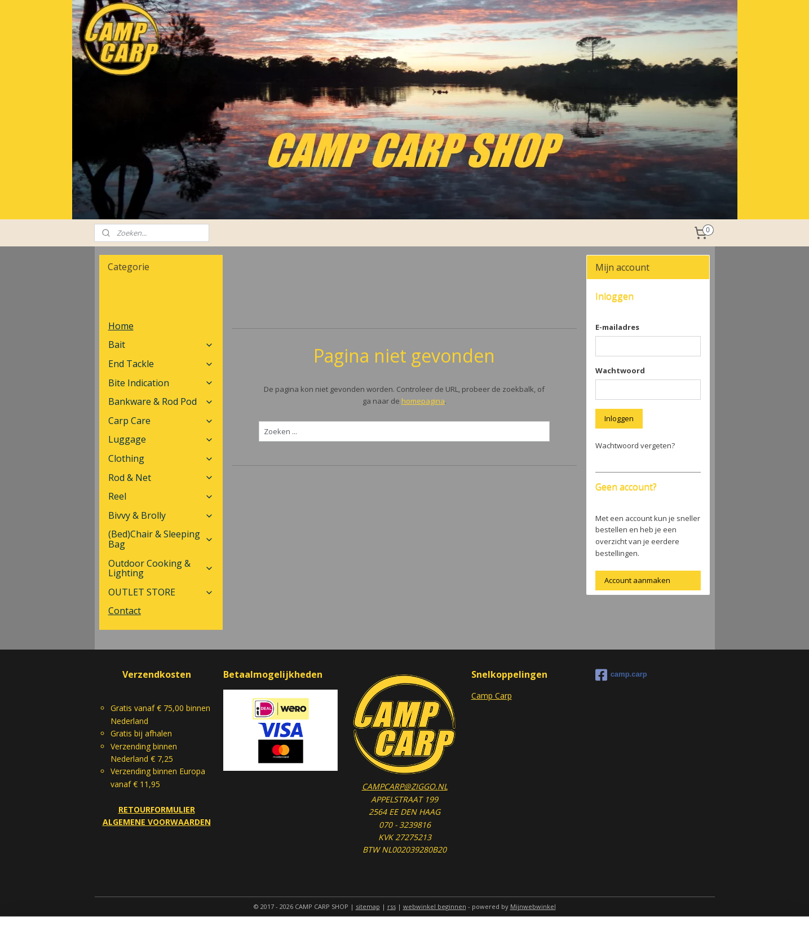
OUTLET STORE (161, 592)
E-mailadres (617, 327)
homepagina (423, 401)
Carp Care (161, 420)
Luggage (161, 439)
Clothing (161, 458)
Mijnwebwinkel (533, 906)
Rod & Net (161, 477)
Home (121, 326)
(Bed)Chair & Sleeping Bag (161, 539)
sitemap (368, 906)
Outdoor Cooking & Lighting (161, 568)
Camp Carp (491, 695)
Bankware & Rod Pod (161, 401)
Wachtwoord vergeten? (635, 445)
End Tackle (161, 363)
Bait (161, 344)
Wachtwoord (620, 370)
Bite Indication (161, 383)
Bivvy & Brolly (161, 515)
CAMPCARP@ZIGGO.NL (405, 786)
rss (391, 906)
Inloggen (619, 418)
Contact (124, 610)
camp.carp (621, 675)
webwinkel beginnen (434, 906)
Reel (161, 496)
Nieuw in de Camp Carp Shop (157, 302)
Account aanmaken (637, 580)
